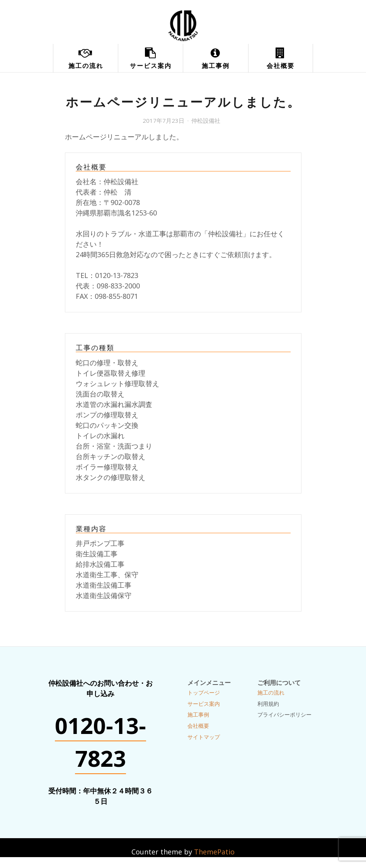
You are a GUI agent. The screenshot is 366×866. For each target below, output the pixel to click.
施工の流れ (85, 66)
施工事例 (216, 66)
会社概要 (281, 66)
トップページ (203, 692)
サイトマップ (203, 737)
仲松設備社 (205, 120)
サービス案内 (151, 66)
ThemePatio (214, 851)
